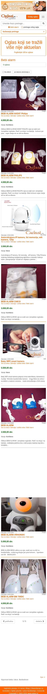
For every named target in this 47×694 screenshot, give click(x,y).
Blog (27, 688)
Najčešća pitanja (10, 688)
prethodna (8, 621)
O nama (21, 688)
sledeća (40, 621)
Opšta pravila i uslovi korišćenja (23, 691)
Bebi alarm (30, 116)
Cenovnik (40, 691)
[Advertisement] (23, 472)
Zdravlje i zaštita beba (18, 116)
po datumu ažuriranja (22, 72)
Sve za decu (5, 116)
